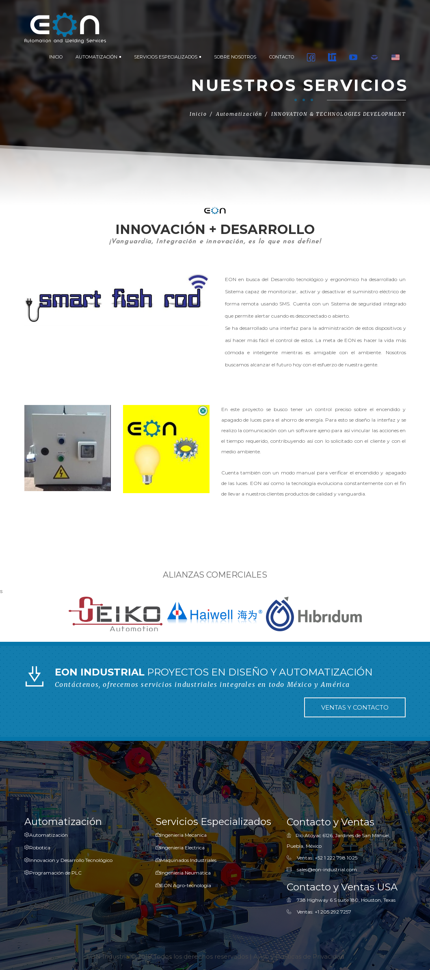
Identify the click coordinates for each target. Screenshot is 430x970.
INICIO (56, 57)
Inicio (198, 114)
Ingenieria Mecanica (181, 835)
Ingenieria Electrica (180, 847)
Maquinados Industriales (186, 860)
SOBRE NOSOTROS (235, 57)
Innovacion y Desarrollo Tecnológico (68, 860)
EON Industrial (108, 957)
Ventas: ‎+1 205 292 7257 (324, 912)
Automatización (46, 835)
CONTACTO (281, 57)
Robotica (37, 847)
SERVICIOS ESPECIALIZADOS (167, 57)
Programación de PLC (53, 873)
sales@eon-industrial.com (327, 869)
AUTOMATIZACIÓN (98, 57)
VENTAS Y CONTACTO (355, 708)
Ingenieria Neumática (183, 873)
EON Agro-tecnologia (183, 885)
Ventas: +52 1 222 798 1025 (327, 858)
